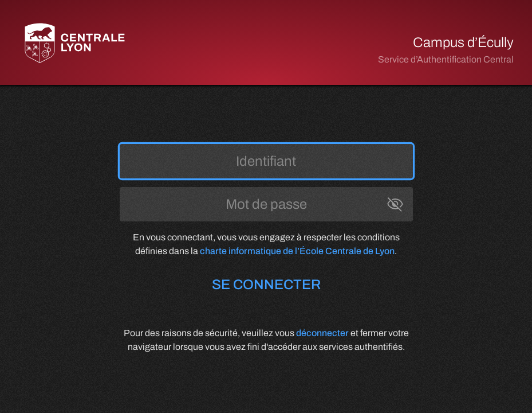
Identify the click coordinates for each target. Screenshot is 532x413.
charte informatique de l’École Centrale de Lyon (297, 251)
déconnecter (322, 333)
